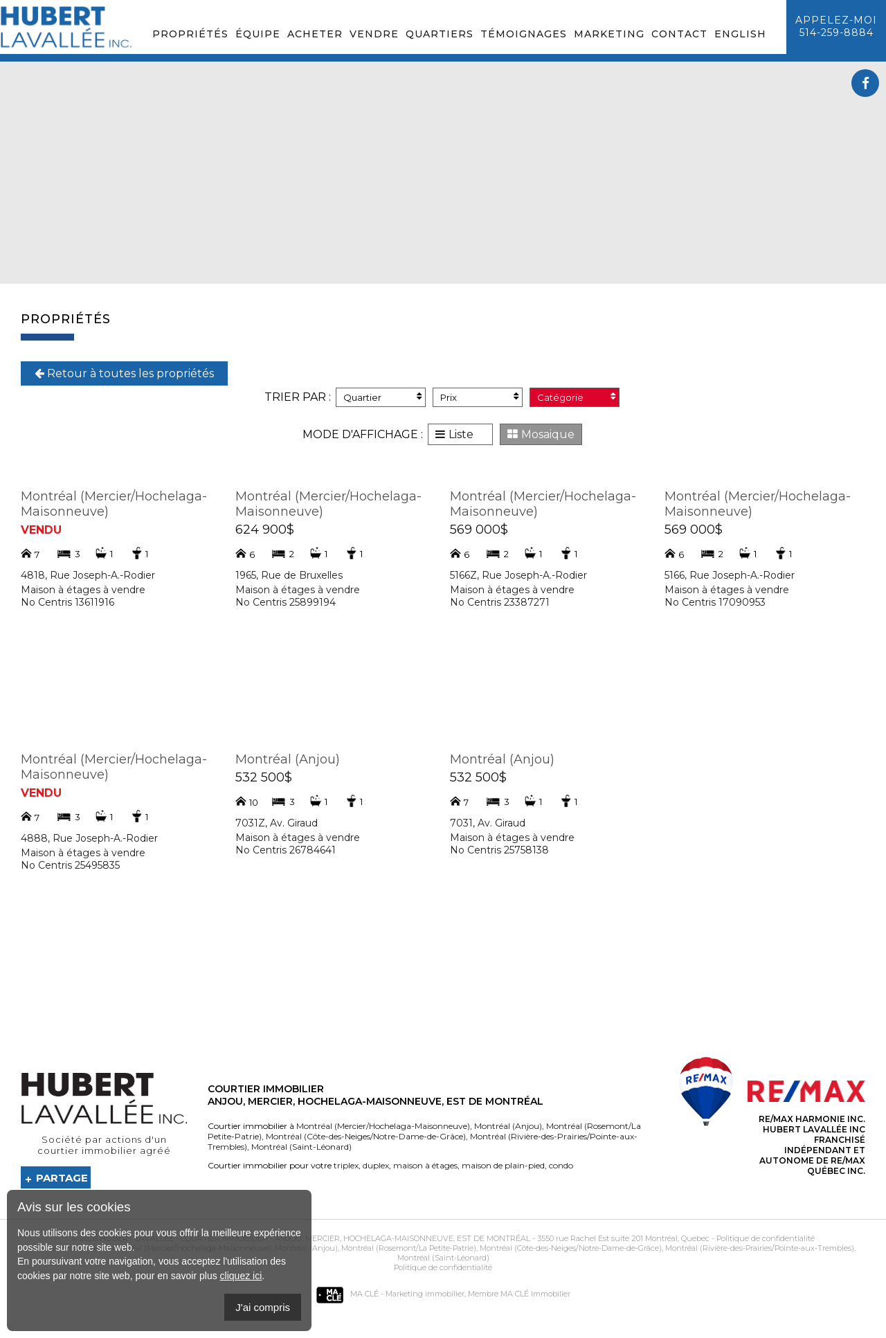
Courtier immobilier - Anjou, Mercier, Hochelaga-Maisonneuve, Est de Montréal (355, 1238)
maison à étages (424, 1165)
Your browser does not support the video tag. (443, 173)
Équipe (257, 34)
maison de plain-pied (502, 1165)
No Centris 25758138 (499, 850)
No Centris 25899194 (285, 602)
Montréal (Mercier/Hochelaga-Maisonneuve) (383, 1126)
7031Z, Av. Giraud (276, 823)
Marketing (609, 34)
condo (560, 1165)
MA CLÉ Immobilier (535, 1294)
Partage (62, 1177)
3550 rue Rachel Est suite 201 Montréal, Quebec (623, 1238)
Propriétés (190, 34)
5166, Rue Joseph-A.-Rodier (729, 575)
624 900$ (264, 529)
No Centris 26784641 (285, 850)
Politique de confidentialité (765, 1238)
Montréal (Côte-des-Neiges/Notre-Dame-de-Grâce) (365, 1136)
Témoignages (523, 34)
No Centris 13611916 (67, 602)
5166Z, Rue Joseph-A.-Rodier (518, 575)
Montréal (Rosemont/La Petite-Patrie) (407, 1248)
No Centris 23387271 (500, 602)
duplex (375, 1165)
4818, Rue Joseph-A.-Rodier (88, 575)
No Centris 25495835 (70, 865)
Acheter (315, 34)
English (740, 34)
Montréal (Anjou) (287, 759)
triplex (346, 1165)
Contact (679, 34)
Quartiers (439, 34)
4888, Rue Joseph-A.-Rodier (89, 838)
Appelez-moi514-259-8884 (836, 26)
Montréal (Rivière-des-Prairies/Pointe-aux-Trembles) (758, 1248)
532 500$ (263, 777)
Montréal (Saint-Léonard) (300, 1146)
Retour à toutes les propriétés (124, 373)
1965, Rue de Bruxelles (289, 575)
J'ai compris (262, 1307)
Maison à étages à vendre (83, 590)
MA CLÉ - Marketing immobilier (390, 1294)
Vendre (374, 34)
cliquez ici (241, 1275)
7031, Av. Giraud (487, 823)
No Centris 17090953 (715, 602)
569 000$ (479, 529)
